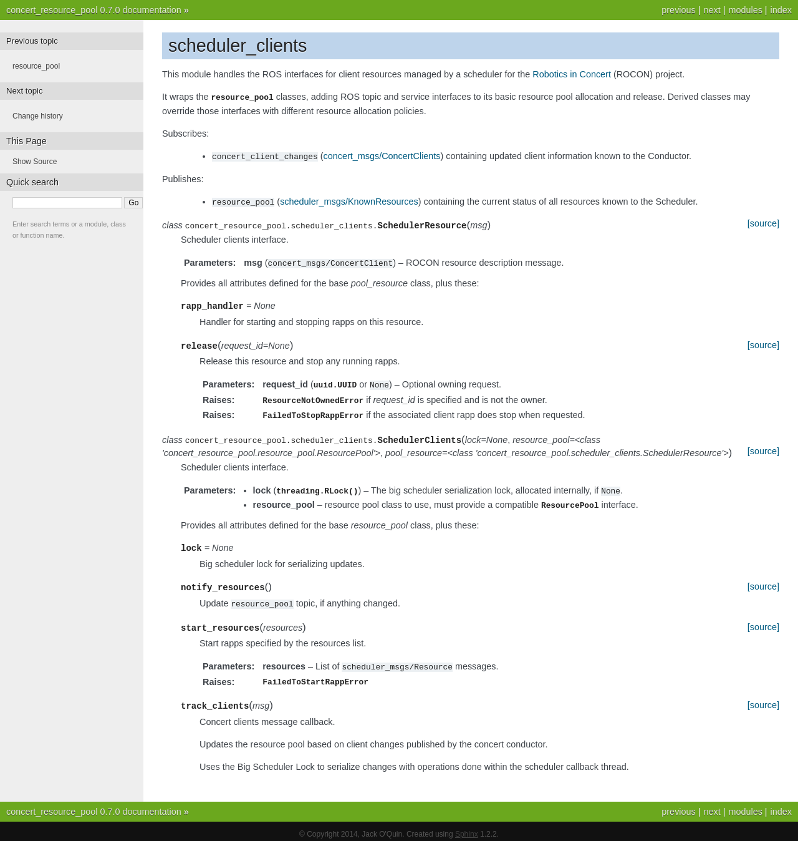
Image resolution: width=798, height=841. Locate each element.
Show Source (34, 161)
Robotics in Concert (571, 74)
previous (678, 10)
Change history (37, 116)
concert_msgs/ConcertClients (382, 155)
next (711, 10)
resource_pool (36, 66)
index (781, 10)
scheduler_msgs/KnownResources (349, 200)
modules (745, 10)
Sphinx (466, 828)
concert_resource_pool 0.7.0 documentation (93, 10)
